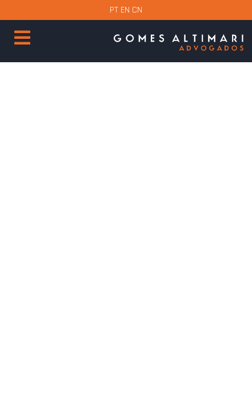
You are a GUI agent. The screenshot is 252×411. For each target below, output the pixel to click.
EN (125, 10)
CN (137, 10)
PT (114, 10)
